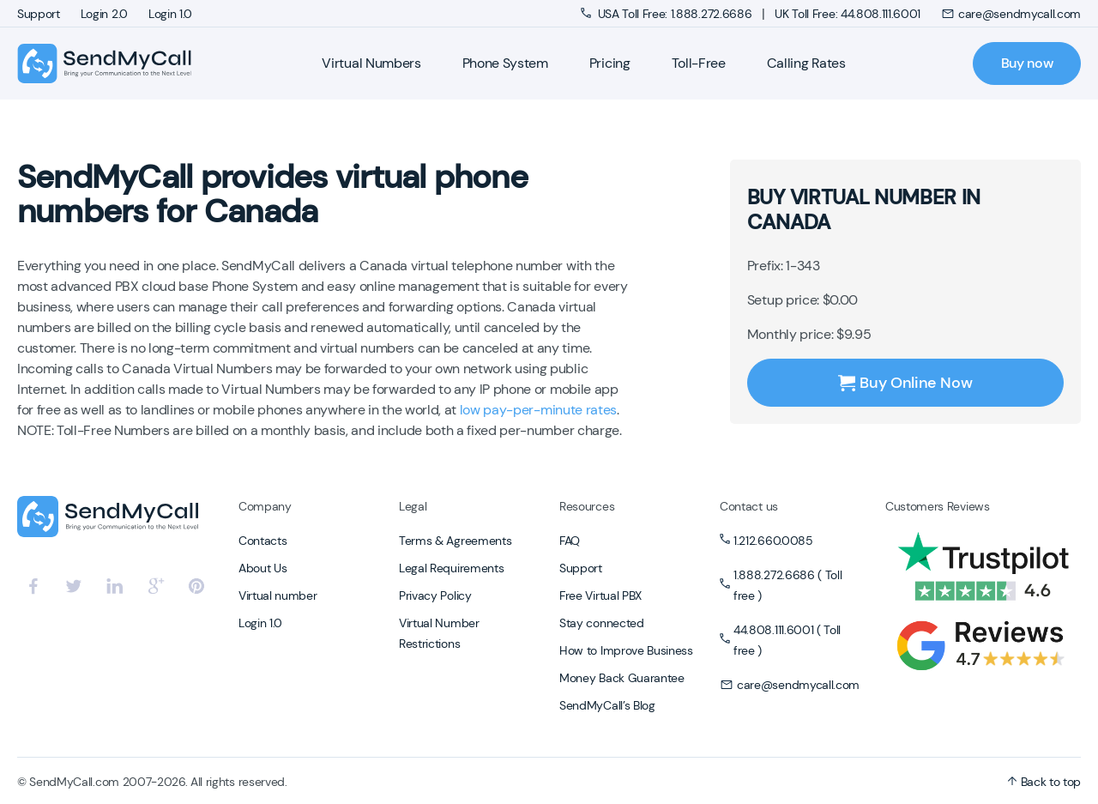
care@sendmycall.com (1011, 13)
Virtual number (277, 595)
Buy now (1027, 63)
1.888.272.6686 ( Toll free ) (787, 585)
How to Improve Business (626, 650)
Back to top (1044, 781)
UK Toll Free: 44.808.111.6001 (847, 13)
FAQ (569, 540)
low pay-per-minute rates (538, 410)
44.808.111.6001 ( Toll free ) (787, 640)
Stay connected (601, 623)
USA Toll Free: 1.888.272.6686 (668, 13)
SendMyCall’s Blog (607, 705)
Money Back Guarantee (622, 678)
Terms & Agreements (455, 540)
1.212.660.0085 (773, 540)
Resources (586, 506)
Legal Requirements (451, 568)
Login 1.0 (170, 13)
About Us (262, 568)
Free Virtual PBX (600, 595)
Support (38, 13)
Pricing (609, 63)
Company (265, 506)
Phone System (505, 63)
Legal (412, 506)
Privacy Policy (435, 595)
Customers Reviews (937, 506)
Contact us (749, 506)
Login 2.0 (104, 13)
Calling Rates (806, 63)
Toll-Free (699, 63)
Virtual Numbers (371, 63)
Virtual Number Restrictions (439, 633)
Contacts (262, 540)
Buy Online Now (905, 382)
